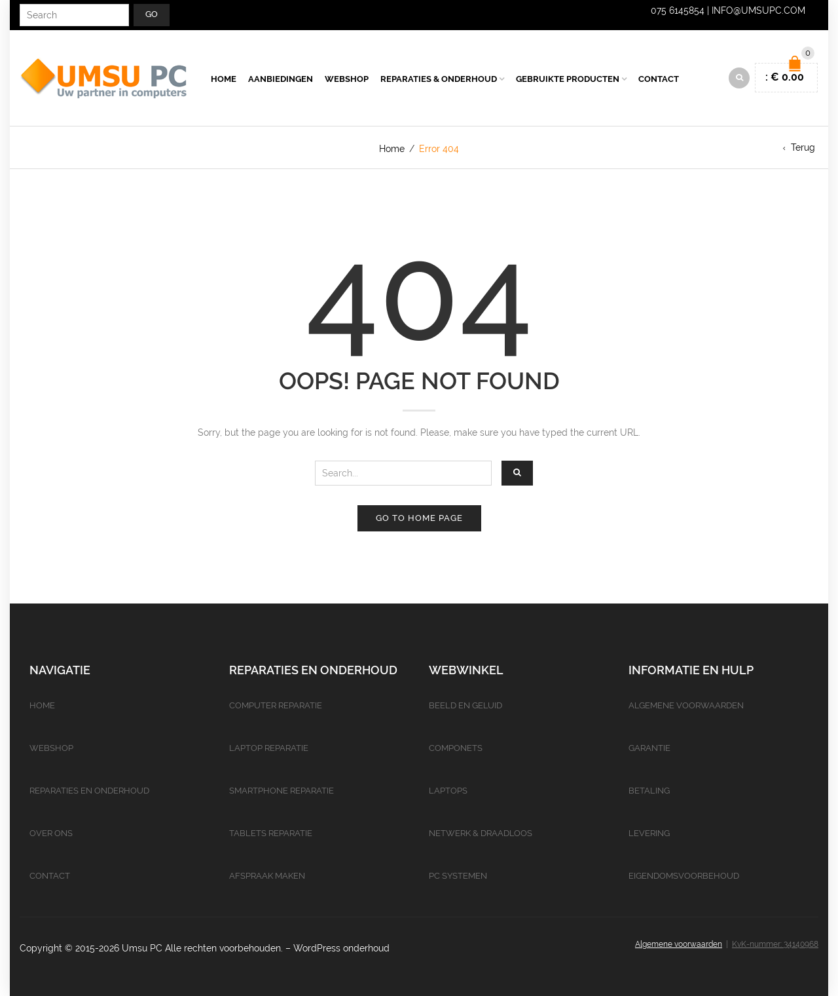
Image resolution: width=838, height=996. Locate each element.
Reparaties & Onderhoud (438, 79)
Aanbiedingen (280, 79)
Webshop (347, 79)
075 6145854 (677, 10)
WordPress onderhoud (341, 948)
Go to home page (419, 518)
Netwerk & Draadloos (480, 833)
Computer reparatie (275, 705)
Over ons (51, 833)
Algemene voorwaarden (686, 705)
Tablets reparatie (270, 833)
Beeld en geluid (465, 705)
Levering (649, 833)
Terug (803, 147)
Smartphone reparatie (281, 790)
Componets (456, 748)
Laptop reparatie (268, 748)
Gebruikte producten (567, 79)
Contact (658, 79)
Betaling (649, 790)
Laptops (448, 790)
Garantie (649, 748)
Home (223, 79)
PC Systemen (458, 876)
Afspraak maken (267, 876)
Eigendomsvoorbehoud (683, 876)
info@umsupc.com (758, 10)
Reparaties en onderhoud (89, 790)
